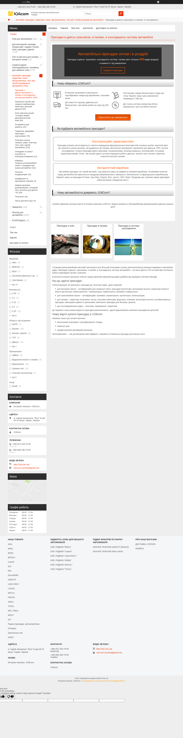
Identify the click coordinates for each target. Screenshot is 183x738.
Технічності (20, 197)
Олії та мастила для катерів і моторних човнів (25, 58)
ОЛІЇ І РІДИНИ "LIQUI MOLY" (63, 556)
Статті (13, 227)
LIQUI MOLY (13, 584)
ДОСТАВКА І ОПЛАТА (145, 544)
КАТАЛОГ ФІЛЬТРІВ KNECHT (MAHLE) (111, 547)
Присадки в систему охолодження (128, 227)
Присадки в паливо (97, 226)
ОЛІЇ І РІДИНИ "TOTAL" (61, 569)
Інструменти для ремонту (22, 125)
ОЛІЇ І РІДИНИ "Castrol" (61, 551)
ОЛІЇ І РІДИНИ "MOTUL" (61, 565)
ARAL (10, 548)
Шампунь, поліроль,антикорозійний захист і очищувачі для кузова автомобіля (25, 164)
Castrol (11, 562)
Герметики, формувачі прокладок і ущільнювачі (24, 133)
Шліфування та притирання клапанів (24, 180)
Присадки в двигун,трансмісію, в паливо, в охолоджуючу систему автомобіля (25, 94)
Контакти (88, 28)
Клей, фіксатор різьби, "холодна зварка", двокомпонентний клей (24, 116)
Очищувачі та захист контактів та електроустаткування (24, 153)
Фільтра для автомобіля (17, 213)
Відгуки (13, 237)
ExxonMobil (13, 575)
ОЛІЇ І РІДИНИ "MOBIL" (61, 560)
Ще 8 (14, 315)
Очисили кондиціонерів (21, 173)
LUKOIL (11, 588)
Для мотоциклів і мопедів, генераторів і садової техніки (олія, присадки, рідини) (25, 47)
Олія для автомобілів (22, 39)
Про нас (75, 28)
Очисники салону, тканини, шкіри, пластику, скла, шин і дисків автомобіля (26, 143)
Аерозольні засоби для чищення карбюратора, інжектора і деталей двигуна (25, 105)
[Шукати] (121, 13)
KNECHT (12, 579)
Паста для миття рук (24, 201)
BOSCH (11, 557)
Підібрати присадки (113, 70)
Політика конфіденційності (114, 681)
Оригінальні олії (15, 633)
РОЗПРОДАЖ (18, 220)
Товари (64, 28)
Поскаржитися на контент (92, 681)
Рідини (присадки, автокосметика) (23, 624)
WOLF (11, 615)
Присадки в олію (65, 226)
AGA (10, 544)
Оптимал (12, 628)
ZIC (9, 619)
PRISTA (11, 597)
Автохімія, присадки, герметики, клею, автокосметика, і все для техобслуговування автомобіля (60, 20)
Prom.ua (105, 678)
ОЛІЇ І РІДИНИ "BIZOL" (60, 547)
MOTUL (11, 593)
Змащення (17, 207)
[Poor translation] (10, 696)
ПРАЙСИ (139, 548)
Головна (52, 28)
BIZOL (11, 553)
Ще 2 (14, 346)
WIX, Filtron (13, 611)
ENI (9, 571)
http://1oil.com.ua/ (21, 464)
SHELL (11, 602)
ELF (10, 566)
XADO (11, 637)
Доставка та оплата (106, 28)
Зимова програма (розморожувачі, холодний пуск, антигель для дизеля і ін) (26, 189)
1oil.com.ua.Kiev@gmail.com (26, 468)
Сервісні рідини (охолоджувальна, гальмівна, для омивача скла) (25, 67)
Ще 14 (14, 285)
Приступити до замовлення (113, 117)
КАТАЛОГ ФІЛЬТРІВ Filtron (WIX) (108, 551)
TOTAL (11, 606)
